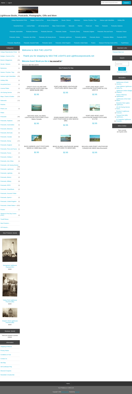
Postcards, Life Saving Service (47, 37)
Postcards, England (88, 31)
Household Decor (18, 26)
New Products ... (5, 223)
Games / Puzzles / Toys (90, 20)
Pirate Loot (89, 26)
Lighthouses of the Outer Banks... (123, 99)
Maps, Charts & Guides (58, 26)
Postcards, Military (108, 37)
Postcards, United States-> (10, 205)
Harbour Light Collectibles (107, 20)
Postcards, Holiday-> (10, 157)
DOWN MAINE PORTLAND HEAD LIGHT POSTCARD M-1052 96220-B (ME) (65, 119)
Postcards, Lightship (80, 37)
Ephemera (77, 20)
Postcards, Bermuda (46, 31)
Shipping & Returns (6, 346)
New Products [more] (10, 233)
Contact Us (4, 358)
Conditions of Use (6, 354)
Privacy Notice (5, 350)
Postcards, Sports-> (10, 197)
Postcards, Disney (75, 31)
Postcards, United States (81, 43)
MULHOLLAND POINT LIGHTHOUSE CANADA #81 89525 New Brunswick (95, 147)
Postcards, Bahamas (32, 31)
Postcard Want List (118, 52)
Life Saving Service (43, 26)
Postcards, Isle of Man (29, 37)
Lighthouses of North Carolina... (122, 83)
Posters (93, 43)
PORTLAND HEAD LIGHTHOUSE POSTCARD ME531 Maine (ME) (65, 87)
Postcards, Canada (61, 31)
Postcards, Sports (47, 43)
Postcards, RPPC (122, 37)
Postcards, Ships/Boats (14, 43)
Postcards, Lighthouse (65, 37)
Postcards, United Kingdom (63, 43)
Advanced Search (122, 72)
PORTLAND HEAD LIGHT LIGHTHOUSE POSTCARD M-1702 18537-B (94, 88)
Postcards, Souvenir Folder (31, 43)
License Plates (31, 26)
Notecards (71, 26)
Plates (97, 26)
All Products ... (5, 227)
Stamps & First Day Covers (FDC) (108, 43)
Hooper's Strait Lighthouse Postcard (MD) (10, 315)
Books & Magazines (52, 20)
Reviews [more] (10, 331)
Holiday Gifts (121, 20)
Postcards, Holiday (14, 37)
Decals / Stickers (66, 20)
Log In (10, 3)
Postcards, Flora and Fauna (105, 31)
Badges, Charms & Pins (37, 20)
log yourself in (55, 61)
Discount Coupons (6, 371)
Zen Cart (77, 391)
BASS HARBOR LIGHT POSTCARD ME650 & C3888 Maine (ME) (36, 147)
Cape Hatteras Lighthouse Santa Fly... (124, 87)
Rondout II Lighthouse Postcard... (122, 112)
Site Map (3, 362)
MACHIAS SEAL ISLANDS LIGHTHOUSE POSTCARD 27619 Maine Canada (36, 117)
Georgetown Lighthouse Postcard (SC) (10, 253)
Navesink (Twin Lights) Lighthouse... (123, 103)
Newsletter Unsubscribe (7, 375)
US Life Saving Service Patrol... (123, 107)
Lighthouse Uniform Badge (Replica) (124, 91)
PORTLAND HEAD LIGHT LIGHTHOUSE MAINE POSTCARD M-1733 (95, 117)
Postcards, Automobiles (16, 31)
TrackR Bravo (125, 43)
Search (122, 58)
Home (3, 3)
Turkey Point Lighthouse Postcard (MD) (10, 288)
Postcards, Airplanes (117, 26)
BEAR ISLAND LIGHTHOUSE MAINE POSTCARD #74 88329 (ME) (66, 147)
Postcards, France (121, 31)
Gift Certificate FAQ (6, 366)
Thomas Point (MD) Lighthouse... (122, 116)
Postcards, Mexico (95, 37)
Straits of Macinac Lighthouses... (121, 95)
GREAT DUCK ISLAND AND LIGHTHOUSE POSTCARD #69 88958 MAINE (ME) (37, 88)
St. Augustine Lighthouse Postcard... (123, 120)
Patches (80, 26)
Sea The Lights (65, 391)
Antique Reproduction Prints (19, 20)
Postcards (105, 26)
